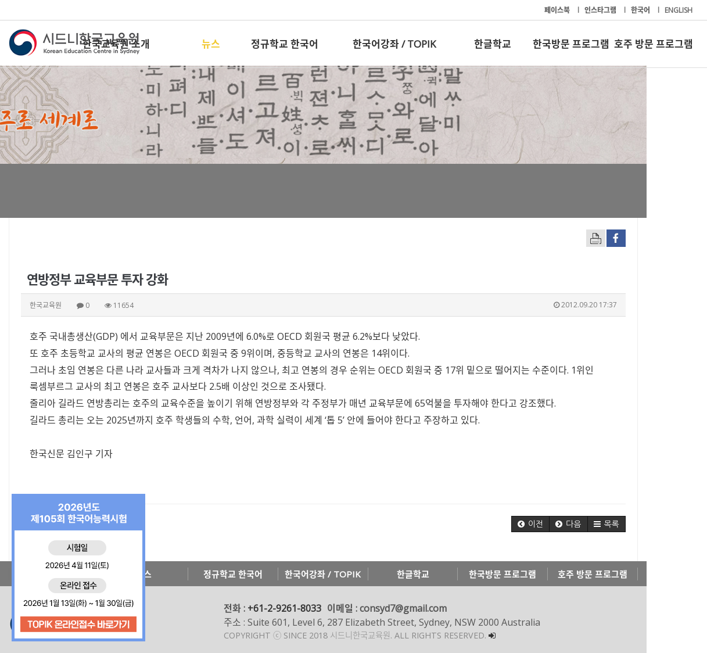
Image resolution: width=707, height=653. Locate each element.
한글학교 (492, 44)
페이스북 (558, 10)
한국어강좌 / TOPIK (394, 44)
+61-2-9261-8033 (284, 608)
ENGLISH (678, 10)
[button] (591, 524)
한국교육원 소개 (116, 44)
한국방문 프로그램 (571, 44)
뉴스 (211, 44)
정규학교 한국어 (284, 44)
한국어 (641, 10)
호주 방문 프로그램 (653, 44)
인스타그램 (601, 10)
